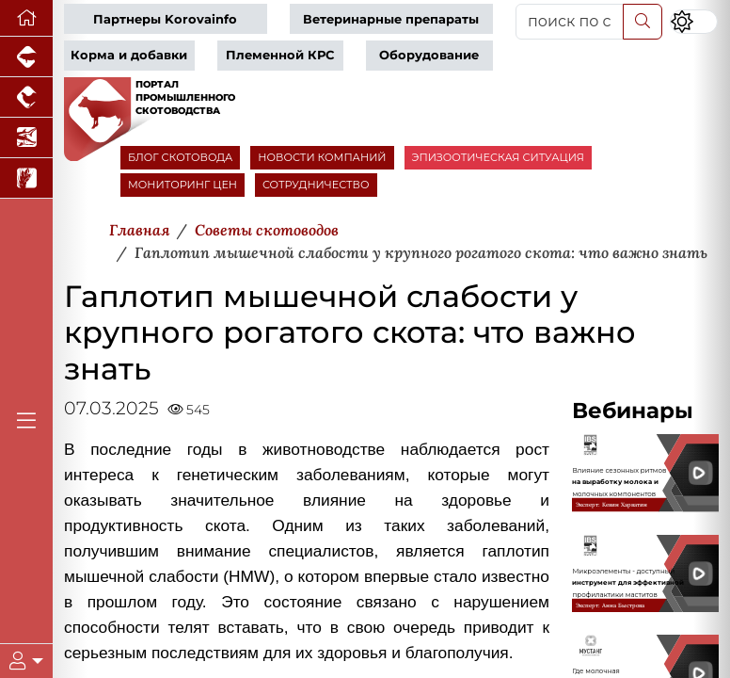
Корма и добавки (129, 55)
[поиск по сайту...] (570, 22)
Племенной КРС (280, 55)
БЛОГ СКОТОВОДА (180, 157)
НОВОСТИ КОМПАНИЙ (322, 157)
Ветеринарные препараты (391, 19)
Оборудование (429, 55)
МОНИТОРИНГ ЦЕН (182, 184)
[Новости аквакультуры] (26, 138)
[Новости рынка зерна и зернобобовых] (26, 178)
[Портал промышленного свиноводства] (26, 57)
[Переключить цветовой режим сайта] (694, 21)
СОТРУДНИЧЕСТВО (316, 184)
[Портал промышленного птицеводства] (26, 97)
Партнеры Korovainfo (165, 19)
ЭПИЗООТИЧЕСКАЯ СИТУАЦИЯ (498, 157)
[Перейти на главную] (26, 18)
